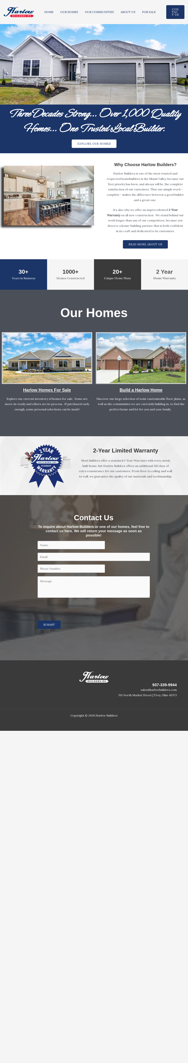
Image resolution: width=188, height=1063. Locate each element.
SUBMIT (49, 624)
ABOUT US (124, 12)
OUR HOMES (68, 12)
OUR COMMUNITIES (96, 12)
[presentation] (65, 608)
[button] (172, 12)
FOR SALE (144, 12)
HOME (48, 12)
